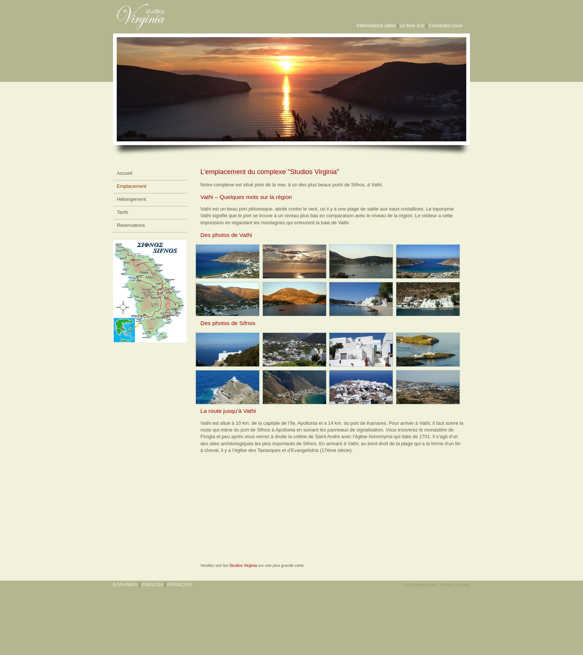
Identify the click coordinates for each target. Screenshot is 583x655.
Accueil (124, 173)
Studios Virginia (243, 565)
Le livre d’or (412, 25)
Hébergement (131, 199)
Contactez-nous (446, 25)
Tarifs (122, 212)
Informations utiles (376, 25)
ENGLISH (152, 584)
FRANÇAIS (179, 584)
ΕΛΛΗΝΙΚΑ (125, 584)
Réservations (131, 225)
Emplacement (131, 186)
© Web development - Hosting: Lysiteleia (436, 585)
